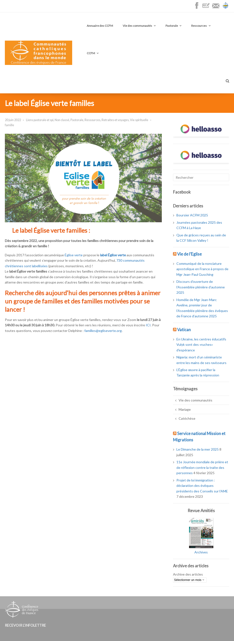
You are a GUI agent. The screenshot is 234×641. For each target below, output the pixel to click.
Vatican (184, 329)
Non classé (62, 120)
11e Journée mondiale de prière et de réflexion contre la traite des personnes (202, 467)
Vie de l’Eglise (189, 254)
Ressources (199, 25)
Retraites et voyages (115, 120)
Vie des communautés (137, 25)
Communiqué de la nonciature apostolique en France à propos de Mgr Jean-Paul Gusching (202, 268)
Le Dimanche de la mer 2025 (197, 449)
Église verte (74, 255)
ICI (148, 325)
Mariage (185, 409)
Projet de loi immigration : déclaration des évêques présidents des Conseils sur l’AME (202, 485)
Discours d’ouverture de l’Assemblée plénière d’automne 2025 (200, 286)
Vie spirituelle (139, 120)
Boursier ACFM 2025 (192, 215)
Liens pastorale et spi (39, 120)
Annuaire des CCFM (100, 25)
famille (9, 125)
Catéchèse (187, 418)
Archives (201, 552)
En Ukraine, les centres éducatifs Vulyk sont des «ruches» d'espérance (201, 344)
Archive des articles (188, 574)
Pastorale (171, 25)
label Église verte (113, 255)
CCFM (91, 53)
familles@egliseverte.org (103, 331)
